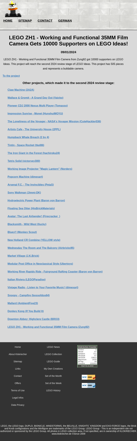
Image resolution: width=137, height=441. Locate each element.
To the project (11, 75)
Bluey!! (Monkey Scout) (22, 232)
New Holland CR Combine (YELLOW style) (34, 240)
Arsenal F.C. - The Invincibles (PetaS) (31, 184)
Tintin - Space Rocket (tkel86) (26, 145)
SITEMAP (25, 20)
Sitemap (18, 361)
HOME (7, 20)
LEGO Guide (53, 361)
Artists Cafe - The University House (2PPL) (34, 129)
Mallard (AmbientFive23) (23, 303)
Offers (18, 383)
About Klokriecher (18, 354)
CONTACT (45, 20)
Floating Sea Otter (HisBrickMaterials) (31, 208)
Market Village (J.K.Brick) (23, 255)
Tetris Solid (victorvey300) (24, 161)
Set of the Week (53, 383)
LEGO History (53, 390)
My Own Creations (53, 368)
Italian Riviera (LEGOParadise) (27, 279)
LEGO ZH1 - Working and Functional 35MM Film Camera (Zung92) (48, 327)
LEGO (74, 428)
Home (18, 347)
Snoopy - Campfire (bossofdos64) (29, 295)
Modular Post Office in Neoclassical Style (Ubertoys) (40, 263)
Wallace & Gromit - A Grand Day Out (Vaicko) (35, 97)
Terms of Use (17, 390)
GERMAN (65, 20)
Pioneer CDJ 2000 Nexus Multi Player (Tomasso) (38, 105)
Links (18, 368)
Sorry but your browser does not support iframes (88, 358)
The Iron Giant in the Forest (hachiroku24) (34, 153)
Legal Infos (17, 397)
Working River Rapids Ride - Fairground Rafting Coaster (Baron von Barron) (55, 271)
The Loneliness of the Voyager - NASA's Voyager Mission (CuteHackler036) (54, 121)
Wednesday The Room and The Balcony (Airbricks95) (41, 248)
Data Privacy (17, 405)
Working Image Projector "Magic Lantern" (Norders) (40, 168)
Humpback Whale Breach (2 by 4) (28, 137)
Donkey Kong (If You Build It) (26, 311)
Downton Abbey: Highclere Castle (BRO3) (33, 319)
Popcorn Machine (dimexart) (25, 176)
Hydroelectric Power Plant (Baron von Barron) (36, 200)
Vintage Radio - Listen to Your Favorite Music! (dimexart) (43, 287)
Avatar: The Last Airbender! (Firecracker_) (34, 216)
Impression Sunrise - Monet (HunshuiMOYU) (35, 113)
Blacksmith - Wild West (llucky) (27, 224)
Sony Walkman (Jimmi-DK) (24, 192)
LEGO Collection (53, 354)
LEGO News (53, 347)
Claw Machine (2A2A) (21, 89)
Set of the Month (53, 376)
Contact (18, 376)
